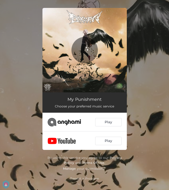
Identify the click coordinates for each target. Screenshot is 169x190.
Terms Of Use (93, 163)
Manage (69, 168)
